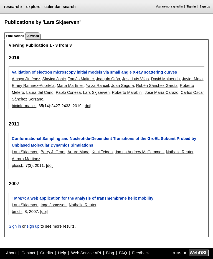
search (69, 6)
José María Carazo (162, 92)
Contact (28, 253)
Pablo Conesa (68, 92)
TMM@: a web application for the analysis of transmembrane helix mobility (82, 198)
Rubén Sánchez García (157, 85)
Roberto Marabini (127, 92)
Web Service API (86, 253)
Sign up (205, 6)
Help (62, 253)
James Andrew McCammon (139, 152)
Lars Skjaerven (96, 92)
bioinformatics (24, 106)
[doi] (87, 106)
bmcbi (17, 211)
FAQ (123, 253)
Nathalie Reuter (179, 152)
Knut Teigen (102, 152)
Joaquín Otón (108, 79)
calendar (52, 6)
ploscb (17, 165)
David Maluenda (165, 79)
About (11, 253)
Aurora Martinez (26, 159)
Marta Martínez (70, 85)
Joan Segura (122, 85)
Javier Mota (192, 79)
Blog (110, 253)
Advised (33, 35)
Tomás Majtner (81, 79)
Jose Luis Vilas (135, 79)
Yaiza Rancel (97, 85)
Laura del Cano (39, 92)
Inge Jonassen (53, 205)
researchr (13, 6)
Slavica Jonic (54, 79)
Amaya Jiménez (26, 79)
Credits (46, 253)
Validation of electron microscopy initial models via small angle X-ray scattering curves (94, 72)
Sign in (191, 6)
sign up (33, 226)
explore (33, 6)
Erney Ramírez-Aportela (33, 85)
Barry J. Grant (52, 152)
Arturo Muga (78, 152)
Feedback (140, 253)
